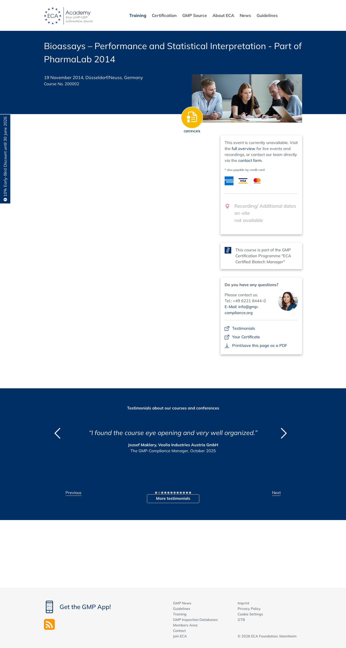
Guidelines (181, 608)
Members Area (185, 625)
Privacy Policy (249, 608)
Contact (179, 630)
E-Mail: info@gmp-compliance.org (242, 309)
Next (276, 492)
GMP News (182, 603)
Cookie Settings (250, 614)
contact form (250, 160)
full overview (243, 148)
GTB (241, 619)
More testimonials (173, 498)
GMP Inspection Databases (195, 619)
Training (179, 614)
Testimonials (243, 328)
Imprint (243, 603)
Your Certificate (246, 336)
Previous (73, 492)
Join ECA (180, 636)
